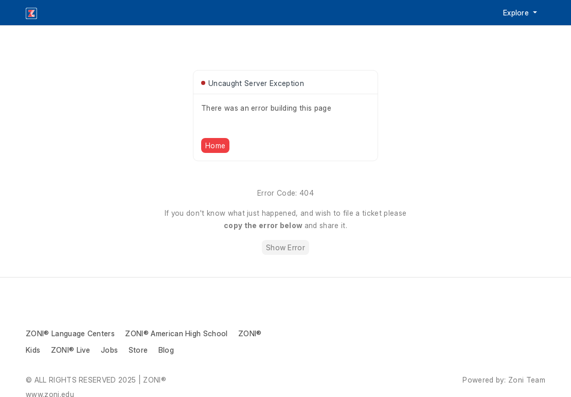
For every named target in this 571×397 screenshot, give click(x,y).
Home (215, 145)
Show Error (285, 247)
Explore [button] (517, 12)
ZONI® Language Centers (70, 333)
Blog (166, 350)
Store (138, 350)
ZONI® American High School (176, 333)
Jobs (109, 350)
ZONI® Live (71, 350)
